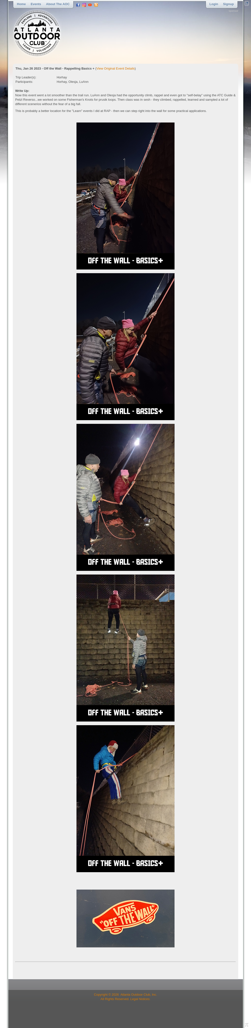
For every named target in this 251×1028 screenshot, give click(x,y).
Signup (228, 4)
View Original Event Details (115, 68)
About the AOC (58, 4)
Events (36, 4)
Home (21, 4)
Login (214, 4)
